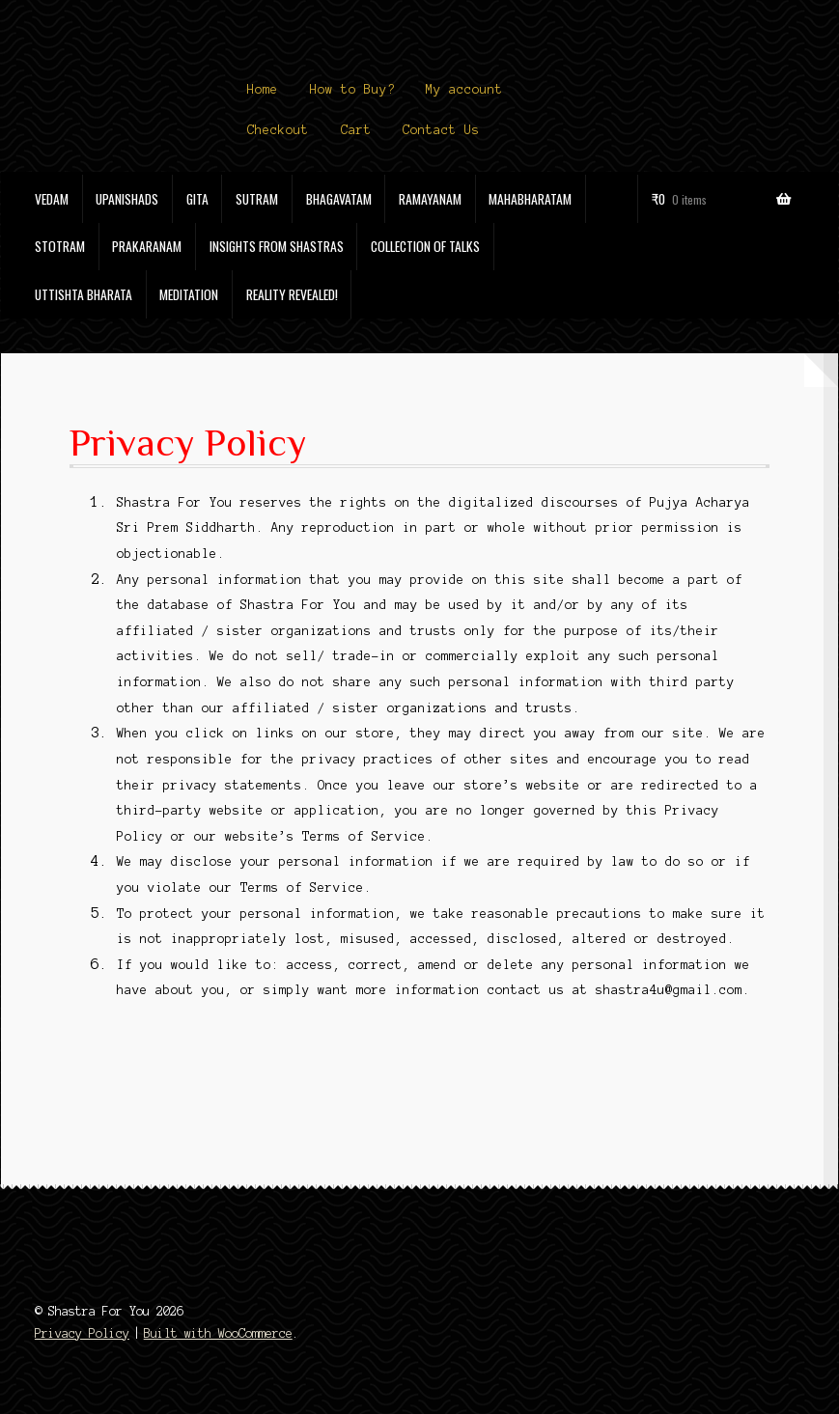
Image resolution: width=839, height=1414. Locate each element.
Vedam (52, 198)
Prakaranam (147, 246)
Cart (356, 130)
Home (262, 90)
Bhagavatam (339, 198)
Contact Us (441, 130)
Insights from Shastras (277, 246)
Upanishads (127, 198)
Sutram (257, 198)
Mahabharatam (530, 198)
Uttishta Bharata (83, 294)
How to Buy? (352, 90)
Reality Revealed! (292, 294)
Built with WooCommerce (218, 1333)
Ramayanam (430, 198)
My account (464, 90)
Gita (197, 198)
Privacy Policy (82, 1333)
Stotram (60, 246)
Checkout (278, 130)
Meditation (188, 294)
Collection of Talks (425, 246)
